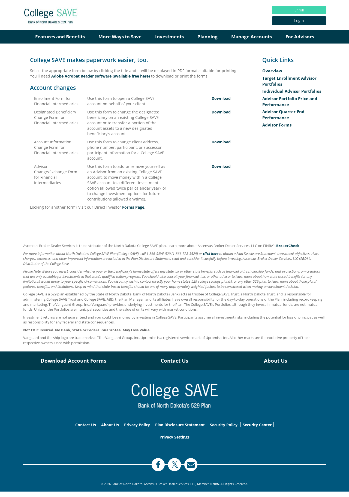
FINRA (214, 484)
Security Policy (223, 424)
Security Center (257, 424)
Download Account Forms (73, 360)
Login (299, 20)
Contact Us (174, 360)
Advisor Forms (276, 125)
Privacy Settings (174, 437)
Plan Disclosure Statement (180, 424)
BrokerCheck (287, 245)
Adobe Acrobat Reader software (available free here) (100, 76)
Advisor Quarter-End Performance (283, 115)
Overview (272, 71)
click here (210, 253)
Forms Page (133, 207)
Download (221, 98)
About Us (275, 360)
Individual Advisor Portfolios (291, 91)
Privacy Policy (137, 424)
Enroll (299, 10)
